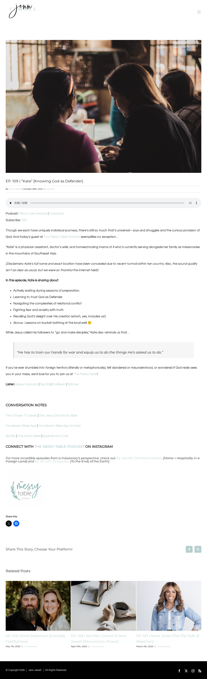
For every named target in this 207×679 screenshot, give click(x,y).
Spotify (45, 384)
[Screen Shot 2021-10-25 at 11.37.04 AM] (103, 106)
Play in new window (33, 213)
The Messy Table (85, 374)
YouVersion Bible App (21, 426)
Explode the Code (55, 436)
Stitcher (73, 384)
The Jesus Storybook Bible (58, 415)
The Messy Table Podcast (62, 237)
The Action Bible (29, 436)
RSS (24, 220)
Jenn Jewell (15, 189)
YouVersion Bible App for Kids (59, 426)
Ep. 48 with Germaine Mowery (139, 458)
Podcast (50, 189)
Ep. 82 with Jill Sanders (52, 461)
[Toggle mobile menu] (199, 12)
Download (56, 213)
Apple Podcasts (27, 384)
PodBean (59, 384)
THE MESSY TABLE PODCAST (59, 447)
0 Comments (30, 646)
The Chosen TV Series (21, 415)
